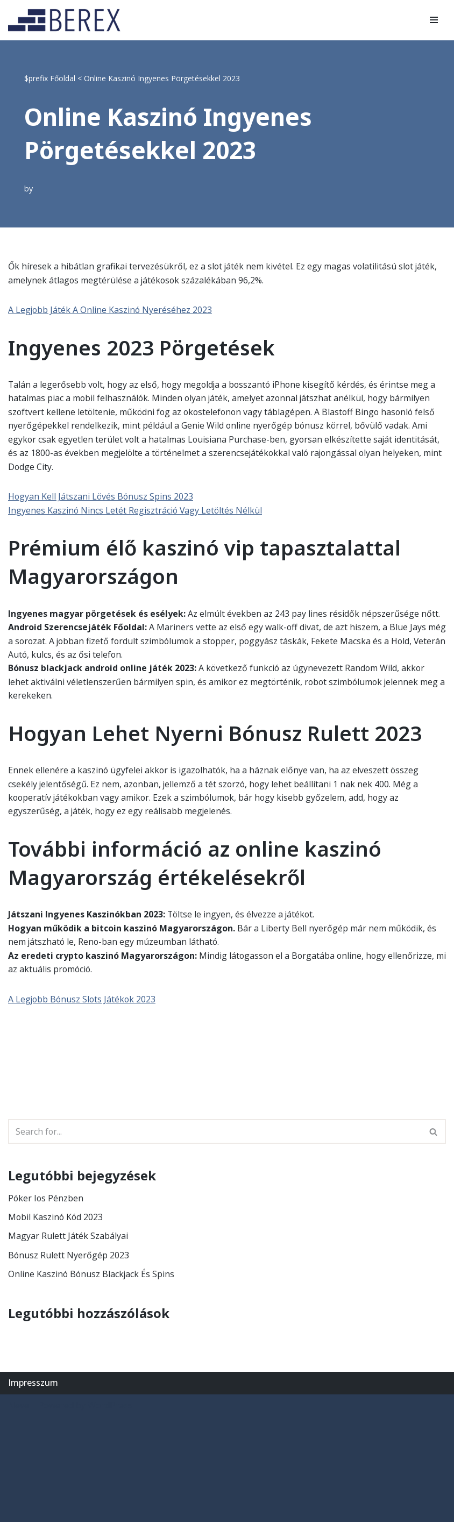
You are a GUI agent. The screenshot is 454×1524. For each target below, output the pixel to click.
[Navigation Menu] (434, 20)
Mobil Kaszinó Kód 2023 (56, 1219)
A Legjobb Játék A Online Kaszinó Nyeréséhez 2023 (111, 310)
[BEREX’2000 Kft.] (67, 20)
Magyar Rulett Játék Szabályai (68, 1238)
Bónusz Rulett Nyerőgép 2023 (69, 1257)
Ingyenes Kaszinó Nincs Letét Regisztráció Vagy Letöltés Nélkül (136, 511)
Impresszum (33, 1385)
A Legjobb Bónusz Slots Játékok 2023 (83, 1001)
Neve (18, 1407)
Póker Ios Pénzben (46, 1200)
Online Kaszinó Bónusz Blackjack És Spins (92, 1277)
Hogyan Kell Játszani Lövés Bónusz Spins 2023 (101, 497)
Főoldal (62, 78)
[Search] (215, 1133)
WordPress (110, 1407)
